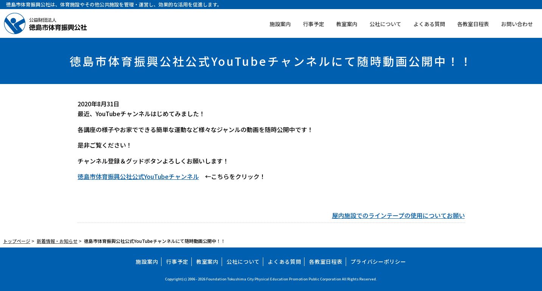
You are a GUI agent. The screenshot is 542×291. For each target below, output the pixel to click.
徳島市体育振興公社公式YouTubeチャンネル (138, 176)
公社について (385, 24)
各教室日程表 (473, 24)
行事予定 (313, 24)
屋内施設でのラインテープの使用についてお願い (398, 215)
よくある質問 (429, 24)
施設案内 (280, 24)
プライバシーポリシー (378, 261)
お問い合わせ (517, 24)
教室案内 (346, 24)
